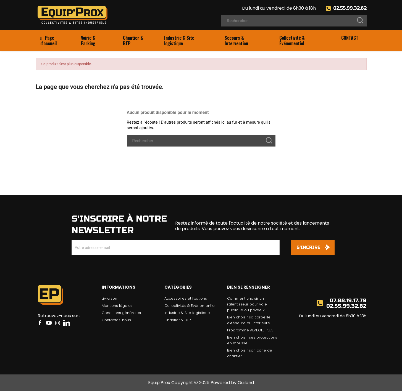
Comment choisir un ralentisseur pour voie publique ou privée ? (247, 304)
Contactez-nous (116, 320)
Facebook (40, 322)
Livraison (109, 298)
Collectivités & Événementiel (190, 305)
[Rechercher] (294, 20)
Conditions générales (121, 312)
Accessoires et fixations (185, 298)
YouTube (48, 322)
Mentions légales (117, 305)
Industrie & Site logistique (187, 312)
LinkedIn (66, 322)
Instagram (57, 322)
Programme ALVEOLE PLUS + (252, 330)
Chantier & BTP (177, 320)
